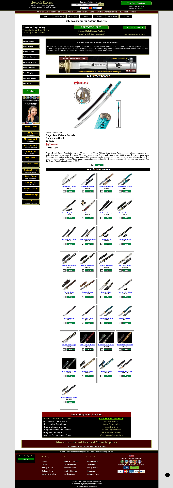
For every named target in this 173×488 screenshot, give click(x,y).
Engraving (126, 16)
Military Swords (59, 16)
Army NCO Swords (71, 461)
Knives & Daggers (29, 57)
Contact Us (27, 83)
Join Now (26, 459)
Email (141, 8)
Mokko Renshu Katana (69, 239)
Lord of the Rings (31, 195)
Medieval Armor (47, 471)
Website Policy (92, 461)
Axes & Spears (112, 16)
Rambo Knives (31, 201)
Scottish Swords (30, 170)
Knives (86, 16)
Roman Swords (30, 176)
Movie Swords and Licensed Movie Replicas (86, 442)
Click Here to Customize (134, 27)
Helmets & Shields (29, 62)
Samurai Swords (31, 188)
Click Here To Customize (111, 418)
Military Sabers (47, 468)
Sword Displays (28, 73)
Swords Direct (41, 3)
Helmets (99, 16)
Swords (46, 16)
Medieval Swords (31, 164)
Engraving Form (92, 474)
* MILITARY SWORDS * (91, 27)
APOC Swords (31, 158)
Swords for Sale (28, 41)
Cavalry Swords (30, 145)
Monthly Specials (31, 133)
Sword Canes (30, 182)
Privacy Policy (91, 468)
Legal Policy (91, 464)
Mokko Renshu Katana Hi (88, 239)
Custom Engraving (34, 27)
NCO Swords (30, 151)
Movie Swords (72, 16)
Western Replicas (29, 67)
